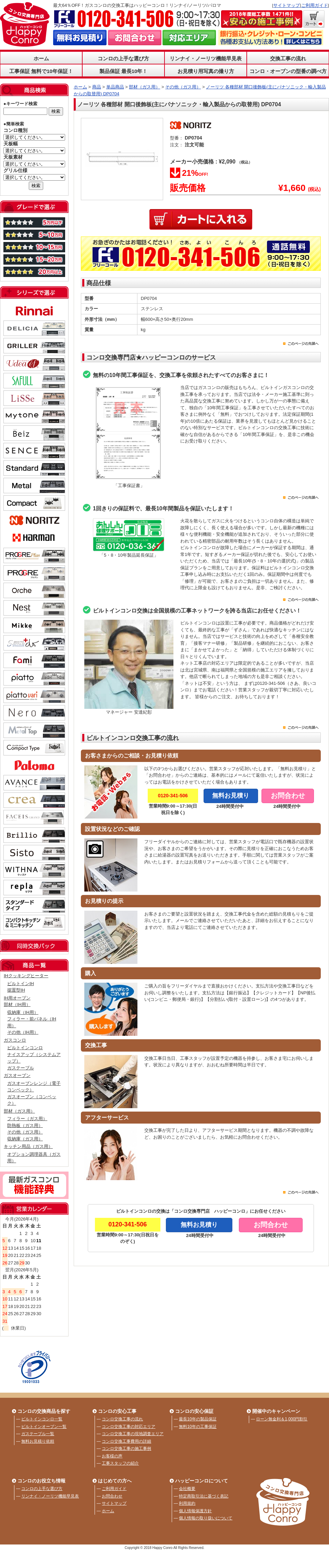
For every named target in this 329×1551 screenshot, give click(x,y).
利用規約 (187, 1503)
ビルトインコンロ (25, 1047)
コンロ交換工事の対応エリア (128, 1426)
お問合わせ (112, 1496)
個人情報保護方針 (195, 1510)
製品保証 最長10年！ (123, 71)
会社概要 (187, 1488)
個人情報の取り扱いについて (205, 1518)
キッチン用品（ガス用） (28, 1146)
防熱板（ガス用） (25, 1125)
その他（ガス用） (25, 1132)
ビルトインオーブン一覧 (43, 1426)
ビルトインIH (20, 983)
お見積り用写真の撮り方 (206, 71)
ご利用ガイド (314, 5)
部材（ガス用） (19, 1111)
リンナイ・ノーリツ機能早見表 (206, 58)
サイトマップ (286, 5)
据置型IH (16, 990)
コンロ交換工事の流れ (122, 1419)
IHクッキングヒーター (26, 975)
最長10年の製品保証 (197, 1419)
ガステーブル (20, 1067)
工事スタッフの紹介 (120, 1463)
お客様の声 (112, 1456)
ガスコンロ (15, 1040)
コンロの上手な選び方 (123, 58)
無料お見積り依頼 (37, 1441)
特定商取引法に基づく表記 (203, 1496)
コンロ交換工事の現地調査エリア (132, 1433)
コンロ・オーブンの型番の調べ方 (288, 71)
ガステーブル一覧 (37, 1433)
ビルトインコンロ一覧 (41, 1419)
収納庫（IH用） (22, 1012)
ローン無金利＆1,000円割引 (281, 1419)
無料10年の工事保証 (197, 1426)
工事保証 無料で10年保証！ (41, 71)
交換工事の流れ (288, 58)
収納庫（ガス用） (25, 1138)
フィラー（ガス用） (27, 1118)
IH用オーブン (17, 998)
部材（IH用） (17, 1004)
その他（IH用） (22, 1032)
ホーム (41, 58)
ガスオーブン (17, 1075)
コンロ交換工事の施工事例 (126, 1448)
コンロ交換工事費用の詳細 (126, 1441)
